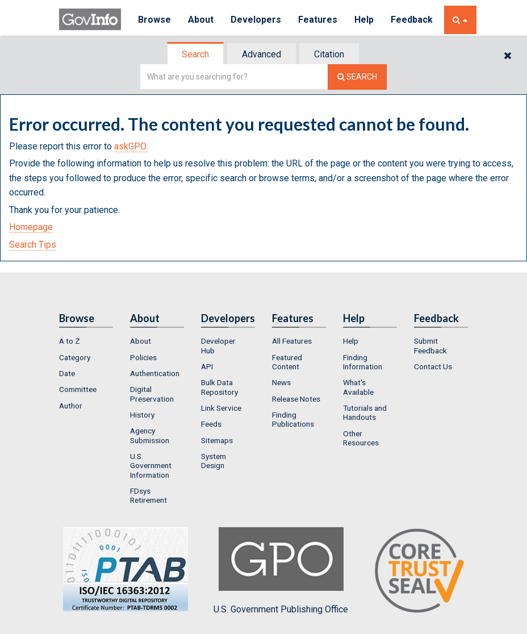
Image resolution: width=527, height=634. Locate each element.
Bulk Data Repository (219, 387)
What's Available (358, 387)
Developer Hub (218, 345)
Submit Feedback (430, 345)
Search (195, 54)
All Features (292, 340)
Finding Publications (293, 419)
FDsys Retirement (148, 495)
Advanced (261, 54)
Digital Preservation (152, 394)
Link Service (221, 407)
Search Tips (32, 244)
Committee (78, 389)
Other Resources (361, 438)
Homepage (31, 227)
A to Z (69, 340)
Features (317, 19)
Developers (256, 19)
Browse (154, 19)
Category (74, 357)
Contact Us (433, 366)
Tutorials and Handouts (365, 412)
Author (70, 405)
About (201, 19)
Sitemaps (217, 440)
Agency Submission (149, 435)
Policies (143, 357)
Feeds (211, 423)
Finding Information (362, 362)
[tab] (196, 54)
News (281, 382)
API (207, 366)
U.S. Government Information (151, 465)
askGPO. (131, 146)
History (142, 414)
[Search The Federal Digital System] (357, 77)
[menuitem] (86, 340)
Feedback (412, 19)
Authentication (154, 373)
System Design (213, 461)
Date (67, 373)
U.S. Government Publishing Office (281, 571)
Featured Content (287, 362)
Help (364, 19)
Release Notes (296, 398)
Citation (329, 54)
